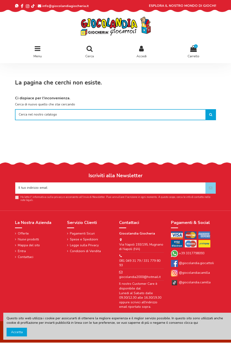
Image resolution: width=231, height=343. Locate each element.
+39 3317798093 (191, 254)
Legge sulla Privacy (84, 245)
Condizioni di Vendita (85, 251)
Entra (22, 251)
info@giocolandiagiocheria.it (65, 6)
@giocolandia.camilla (191, 283)
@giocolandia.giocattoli (196, 263)
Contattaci (25, 257)
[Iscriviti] (210, 188)
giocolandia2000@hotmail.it (140, 277)
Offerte (23, 233)
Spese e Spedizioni (84, 240)
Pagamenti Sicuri (82, 233)
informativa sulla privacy (48, 197)
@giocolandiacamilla (190, 273)
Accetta (17, 332)
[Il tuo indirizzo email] (110, 188)
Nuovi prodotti (28, 240)
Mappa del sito (29, 245)
